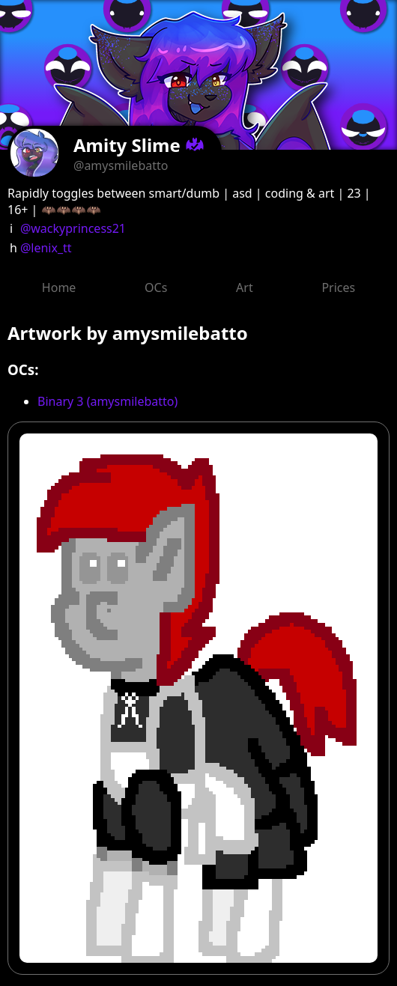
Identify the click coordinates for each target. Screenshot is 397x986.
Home (59, 287)
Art (244, 287)
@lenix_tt (46, 248)
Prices (338, 287)
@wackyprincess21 (73, 228)
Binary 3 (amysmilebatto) (107, 401)
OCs (156, 287)
